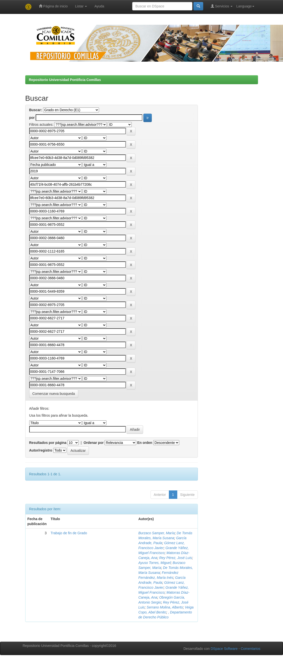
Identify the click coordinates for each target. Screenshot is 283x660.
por (32, 118)
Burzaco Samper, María (156, 533)
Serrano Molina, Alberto (165, 607)
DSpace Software (224, 649)
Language (245, 6)
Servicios (222, 6)
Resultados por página (48, 443)
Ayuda (99, 6)
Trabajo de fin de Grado (69, 533)
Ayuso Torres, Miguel (154, 563)
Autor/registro (40, 450)
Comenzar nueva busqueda (53, 394)
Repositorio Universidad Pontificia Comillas (65, 80)
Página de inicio (53, 6)
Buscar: (35, 110)
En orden (144, 443)
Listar (81, 6)
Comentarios (250, 649)
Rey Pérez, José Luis (175, 558)
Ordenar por (94, 443)
